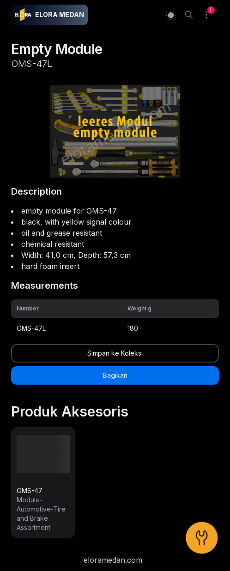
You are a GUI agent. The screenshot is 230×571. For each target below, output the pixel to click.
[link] (43, 482)
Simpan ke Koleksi (115, 353)
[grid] (115, 318)
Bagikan (115, 375)
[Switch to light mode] (170, 15)
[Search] (189, 15)
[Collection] (210, 15)
